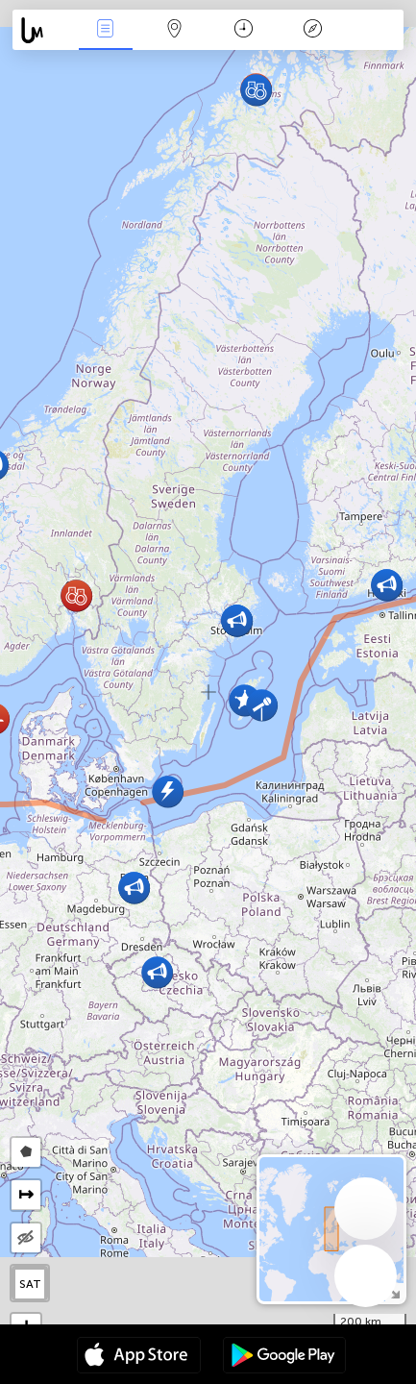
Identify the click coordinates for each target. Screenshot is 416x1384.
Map (174, 30)
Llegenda (313, 30)
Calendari (243, 30)
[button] (157, 972)
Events (105, 30)
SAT (30, 1284)
